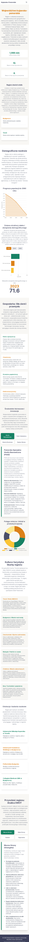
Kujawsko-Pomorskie (8, 2)
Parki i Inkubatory (21, 437)
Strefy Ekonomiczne (8, 437)
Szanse (7, 838)
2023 (8, 249)
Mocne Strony (7, 833)
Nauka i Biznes (21, 443)
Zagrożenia (21, 838)
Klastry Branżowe (8, 443)
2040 (14, 249)
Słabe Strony (21, 833)
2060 (20, 249)
